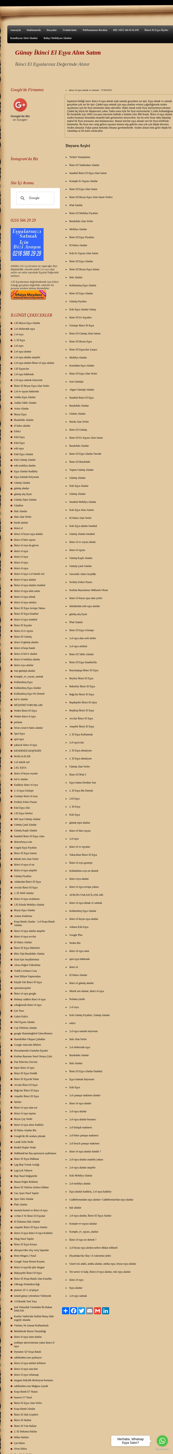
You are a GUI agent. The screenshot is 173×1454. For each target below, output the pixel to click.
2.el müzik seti (22, 762)
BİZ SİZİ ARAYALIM (126, 30)
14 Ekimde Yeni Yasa (25, 1301)
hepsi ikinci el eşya (24, 1067)
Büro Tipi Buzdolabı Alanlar (29, 953)
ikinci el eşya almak (24, 596)
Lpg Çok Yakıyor (23, 1170)
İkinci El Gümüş (23, 636)
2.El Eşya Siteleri (23, 813)
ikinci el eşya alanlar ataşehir (29, 931)
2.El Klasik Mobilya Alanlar (29, 904)
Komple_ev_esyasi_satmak (28, 676)
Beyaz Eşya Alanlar (24, 910)
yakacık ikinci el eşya (25, 744)
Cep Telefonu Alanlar (25, 1027)
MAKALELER (22, 756)
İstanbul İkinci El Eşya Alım (29, 836)
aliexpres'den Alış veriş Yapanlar (31, 1250)
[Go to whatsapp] (162, 1440)
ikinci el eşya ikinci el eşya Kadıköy (33, 1233)
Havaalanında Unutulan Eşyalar (31, 1050)
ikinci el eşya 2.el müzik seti (29, 573)
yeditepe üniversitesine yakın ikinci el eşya (34, 1344)
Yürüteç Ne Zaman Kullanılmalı (31, 1325)
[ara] (34, 198)
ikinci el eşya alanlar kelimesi (30, 1363)
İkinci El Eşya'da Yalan (26, 1079)
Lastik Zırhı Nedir (23, 1141)
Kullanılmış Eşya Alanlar (27, 687)
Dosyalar (51, 30)
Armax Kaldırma (23, 916)
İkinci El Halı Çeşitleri (26, 1414)
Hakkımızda (34, 30)
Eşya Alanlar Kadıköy (26, 471)
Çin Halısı (19, 1443)
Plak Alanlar (20, 1204)
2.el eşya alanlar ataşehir (27, 357)
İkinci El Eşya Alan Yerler (28, 1403)
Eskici (17, 431)
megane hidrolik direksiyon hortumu (33, 1380)
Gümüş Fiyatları (22, 876)
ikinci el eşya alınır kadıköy (29, 1124)
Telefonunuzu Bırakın (94, 30)
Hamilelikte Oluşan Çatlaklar (29, 1039)
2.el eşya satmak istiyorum (28, 380)
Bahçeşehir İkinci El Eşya (28, 1272)
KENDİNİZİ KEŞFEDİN (27, 750)
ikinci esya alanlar (23, 665)
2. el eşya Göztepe (24, 790)
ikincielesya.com (23, 841)
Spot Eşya (19, 733)
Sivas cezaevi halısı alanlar (28, 727)
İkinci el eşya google (25, 993)
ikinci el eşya (21, 551)
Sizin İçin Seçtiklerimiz (26, 959)
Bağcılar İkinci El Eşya (26, 1090)
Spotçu (17, 1101)
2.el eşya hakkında (24, 374)
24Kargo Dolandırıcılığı (27, 1284)
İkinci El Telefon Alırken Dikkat (31, 1187)
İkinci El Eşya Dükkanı (26, 1158)
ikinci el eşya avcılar (25, 936)
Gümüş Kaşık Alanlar (25, 830)
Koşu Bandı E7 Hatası (26, 1391)
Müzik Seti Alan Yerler (26, 859)
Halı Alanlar (20, 511)
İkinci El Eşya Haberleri (27, 947)
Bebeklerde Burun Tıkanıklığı (30, 1331)
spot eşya (19, 739)
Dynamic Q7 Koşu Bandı (27, 1351)
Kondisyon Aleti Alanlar (24, 38)
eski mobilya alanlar (25, 465)
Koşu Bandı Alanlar (24, 1408)
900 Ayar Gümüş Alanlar (27, 819)
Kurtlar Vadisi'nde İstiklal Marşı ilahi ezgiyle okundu (34, 1318)
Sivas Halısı (20, 1448)
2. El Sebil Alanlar (24, 893)
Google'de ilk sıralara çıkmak (29, 1136)
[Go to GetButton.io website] (162, 1449)
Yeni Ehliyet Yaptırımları (27, 976)
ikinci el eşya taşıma (25, 1113)
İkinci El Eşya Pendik (25, 1073)
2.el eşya (44, 269)
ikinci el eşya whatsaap (26, 1374)
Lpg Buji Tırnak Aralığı (26, 1164)
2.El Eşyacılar (21, 368)
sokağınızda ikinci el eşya (28, 1004)
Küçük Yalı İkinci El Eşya (28, 982)
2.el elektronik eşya (24, 328)
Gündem (18, 505)
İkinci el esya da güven (26, 545)
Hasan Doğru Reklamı (26, 1181)
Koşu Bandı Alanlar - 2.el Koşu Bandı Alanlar (34, 923)
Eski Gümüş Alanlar (25, 459)
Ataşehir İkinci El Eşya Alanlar (30, 1227)
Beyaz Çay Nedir (23, 1119)
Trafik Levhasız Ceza (25, 970)
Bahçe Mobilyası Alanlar (58, 38)
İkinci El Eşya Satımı (25, 853)
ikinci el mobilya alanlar (27, 659)
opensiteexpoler (22, 988)
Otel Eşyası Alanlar (24, 1022)
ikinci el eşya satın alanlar (28, 1336)
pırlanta (18, 722)
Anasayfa (15, 30)
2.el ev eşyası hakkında (26, 391)
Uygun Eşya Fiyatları (25, 847)
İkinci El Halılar (22, 1420)
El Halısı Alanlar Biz (25, 1130)
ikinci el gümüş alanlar (26, 642)
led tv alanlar (21, 699)
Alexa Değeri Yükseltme (27, 965)
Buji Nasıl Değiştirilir (25, 1176)
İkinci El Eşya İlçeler (157, 30)
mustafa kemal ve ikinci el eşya (31, 1210)
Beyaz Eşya (20, 414)
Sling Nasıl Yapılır (24, 1238)
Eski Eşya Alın (22, 807)
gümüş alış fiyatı (23, 494)
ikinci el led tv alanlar (25, 653)
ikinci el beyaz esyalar (26, 773)
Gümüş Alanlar (22, 482)
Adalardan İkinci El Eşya (27, 881)
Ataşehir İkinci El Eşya (26, 1096)
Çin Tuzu (19, 1010)
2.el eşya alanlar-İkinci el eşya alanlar (34, 362)
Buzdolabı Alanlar (24, 419)
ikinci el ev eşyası (23, 630)
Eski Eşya (19, 437)
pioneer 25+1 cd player (26, 1290)
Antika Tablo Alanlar (25, 402)
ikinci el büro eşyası (24, 539)
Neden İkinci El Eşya (25, 710)
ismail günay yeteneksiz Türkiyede (32, 1295)
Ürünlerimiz (69, 30)
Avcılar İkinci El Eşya (26, 887)
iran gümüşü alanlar (24, 670)
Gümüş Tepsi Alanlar (25, 499)
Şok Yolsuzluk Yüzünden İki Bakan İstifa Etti (33, 1309)
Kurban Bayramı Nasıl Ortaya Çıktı (33, 1056)
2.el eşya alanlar (22, 351)
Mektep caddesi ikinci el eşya (30, 999)
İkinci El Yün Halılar (25, 1425)
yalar (29, 266)
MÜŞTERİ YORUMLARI (28, 705)
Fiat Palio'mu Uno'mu (25, 1061)
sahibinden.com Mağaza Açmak (31, 1386)
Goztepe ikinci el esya (26, 796)
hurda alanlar (21, 522)
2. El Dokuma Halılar (25, 1431)
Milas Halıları (21, 1437)
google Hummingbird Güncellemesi (33, 1033)
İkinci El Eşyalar (23, 625)
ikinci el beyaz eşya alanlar (28, 534)
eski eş (23, 266)
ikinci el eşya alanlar (25, 579)
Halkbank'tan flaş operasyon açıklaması (35, 1153)
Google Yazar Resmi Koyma (29, 1261)
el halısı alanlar (22, 425)
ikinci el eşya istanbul (25, 619)
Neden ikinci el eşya (25, 716)
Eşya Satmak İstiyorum (26, 477)
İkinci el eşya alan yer (25, 1107)
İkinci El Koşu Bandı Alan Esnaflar (33, 1278)
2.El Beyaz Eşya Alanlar (27, 323)
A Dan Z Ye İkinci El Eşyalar (29, 1215)
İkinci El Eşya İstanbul (26, 613)
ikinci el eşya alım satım (27, 591)
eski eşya (19, 448)
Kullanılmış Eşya (23, 682)
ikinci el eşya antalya (25, 602)
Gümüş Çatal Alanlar (25, 824)
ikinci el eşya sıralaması (27, 898)
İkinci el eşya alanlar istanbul (29, 585)
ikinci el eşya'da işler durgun (29, 1267)
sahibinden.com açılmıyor (28, 1357)
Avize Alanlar (21, 408)
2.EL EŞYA (20, 767)
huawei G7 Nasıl (23, 1397)
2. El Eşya (19, 340)
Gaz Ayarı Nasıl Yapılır (26, 1193)
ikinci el (18, 528)
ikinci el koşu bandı (24, 648)
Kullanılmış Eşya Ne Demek (29, 693)
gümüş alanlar (21, 488)
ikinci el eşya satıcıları (26, 1368)
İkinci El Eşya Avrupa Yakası (29, 608)
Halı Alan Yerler (22, 516)
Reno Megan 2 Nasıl (25, 1255)
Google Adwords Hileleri (27, 1044)
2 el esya (18, 334)
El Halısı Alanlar (23, 942)
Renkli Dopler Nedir (25, 1147)
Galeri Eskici (21, 1016)
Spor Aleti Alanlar (23, 1198)
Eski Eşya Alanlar (23, 454)
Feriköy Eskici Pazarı (25, 802)
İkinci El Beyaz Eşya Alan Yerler (31, 385)
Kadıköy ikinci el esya (26, 784)
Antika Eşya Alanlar (25, 397)
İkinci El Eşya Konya (25, 1244)
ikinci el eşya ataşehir (25, 870)
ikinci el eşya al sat (24, 864)
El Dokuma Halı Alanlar (27, 1221)
